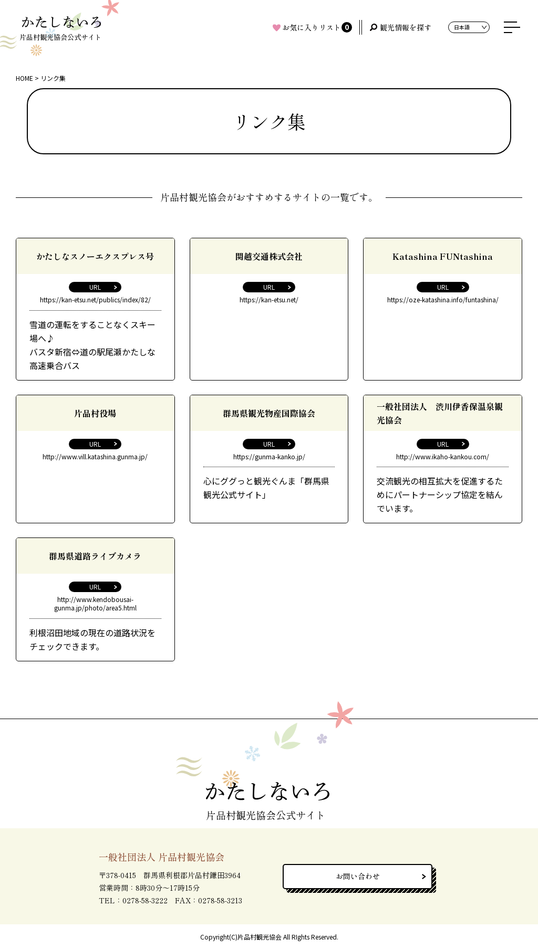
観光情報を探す (405, 27)
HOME (24, 77)
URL (95, 286)
